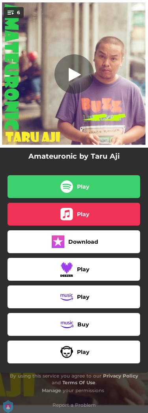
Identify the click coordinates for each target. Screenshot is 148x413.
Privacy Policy (120, 376)
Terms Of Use (79, 382)
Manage (51, 390)
